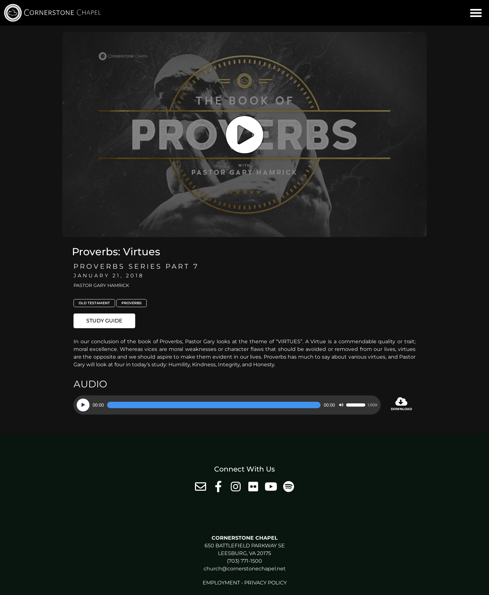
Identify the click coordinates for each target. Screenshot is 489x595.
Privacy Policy (265, 583)
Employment (221, 583)
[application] (227, 405)
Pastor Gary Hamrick (101, 285)
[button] (475, 12)
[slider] (214, 405)
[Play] (83, 405)
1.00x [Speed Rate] (372, 405)
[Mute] (341, 405)
